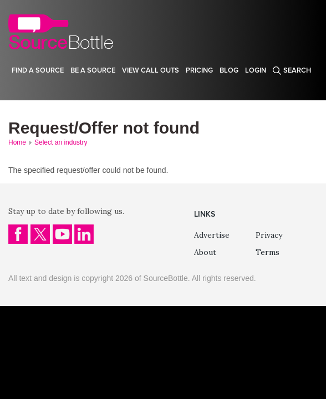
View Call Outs (150, 70)
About (205, 252)
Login (255, 70)
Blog (229, 70)
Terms (267, 252)
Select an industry (60, 142)
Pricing (199, 70)
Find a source (38, 70)
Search (297, 70)
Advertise (212, 235)
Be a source (92, 70)
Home (17, 142)
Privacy (269, 235)
